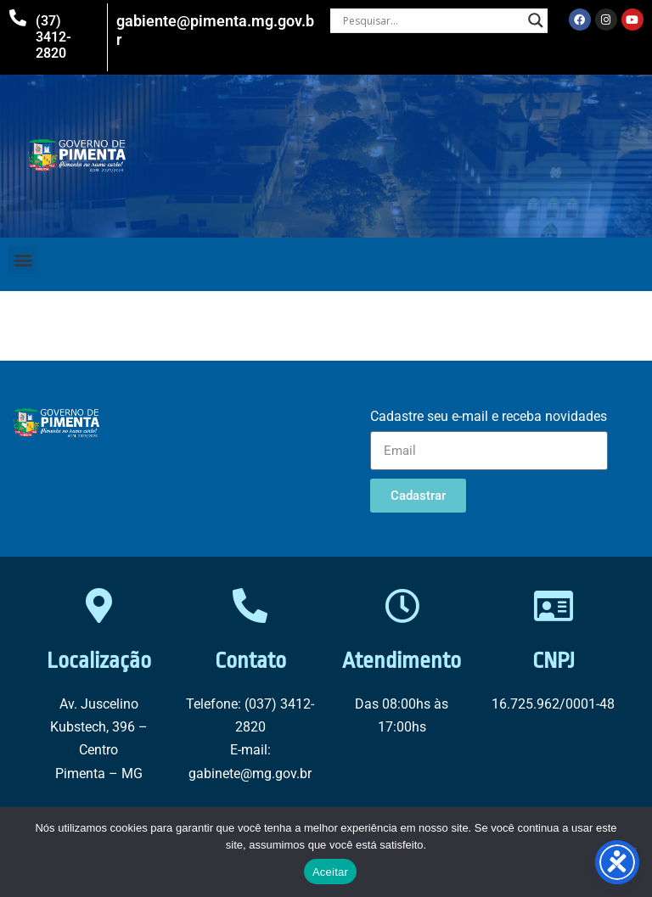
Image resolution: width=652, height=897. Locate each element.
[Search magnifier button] (536, 20)
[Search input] (431, 20)
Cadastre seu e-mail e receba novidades (488, 416)
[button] (22, 260)
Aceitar (330, 872)
